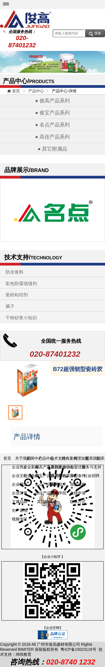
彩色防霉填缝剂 (21, 283)
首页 (13, 91)
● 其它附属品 (52, 149)
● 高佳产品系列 (52, 137)
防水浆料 (15, 272)
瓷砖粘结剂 (17, 294)
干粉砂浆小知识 (21, 317)
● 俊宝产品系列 (52, 113)
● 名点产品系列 (52, 125)
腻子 (10, 306)
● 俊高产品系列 (52, 101)
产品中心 (36, 91)
